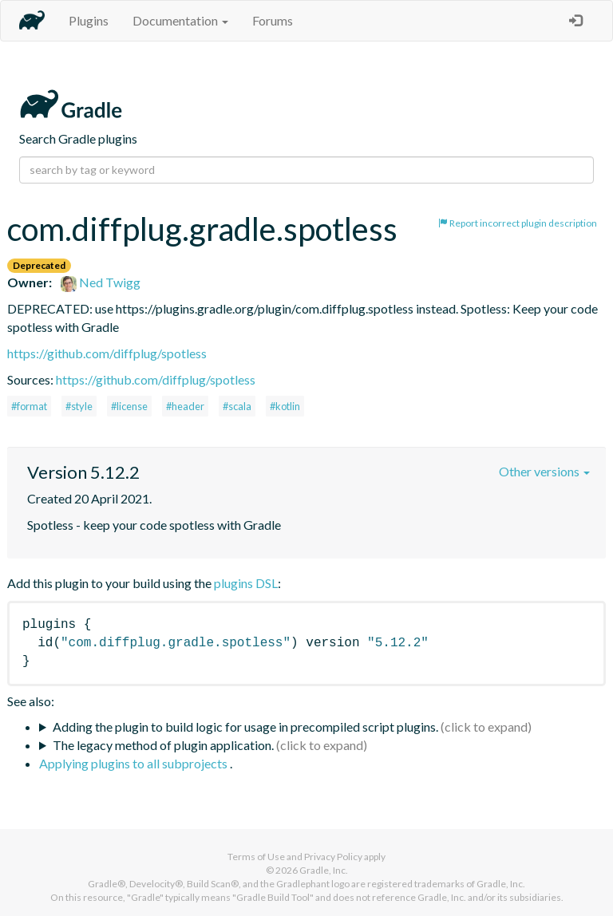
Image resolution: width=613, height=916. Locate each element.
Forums (272, 20)
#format (29, 406)
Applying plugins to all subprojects (134, 763)
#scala (237, 406)
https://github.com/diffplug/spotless (107, 353)
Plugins (89, 20)
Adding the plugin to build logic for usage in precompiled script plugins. (245, 726)
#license (129, 406)
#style (79, 406)
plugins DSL (246, 582)
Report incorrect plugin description (517, 223)
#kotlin (285, 406)
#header (185, 406)
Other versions (544, 471)
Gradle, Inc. (323, 870)
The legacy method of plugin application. (163, 744)
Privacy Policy (333, 857)
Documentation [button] (180, 20)
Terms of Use (256, 857)
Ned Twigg (100, 282)
